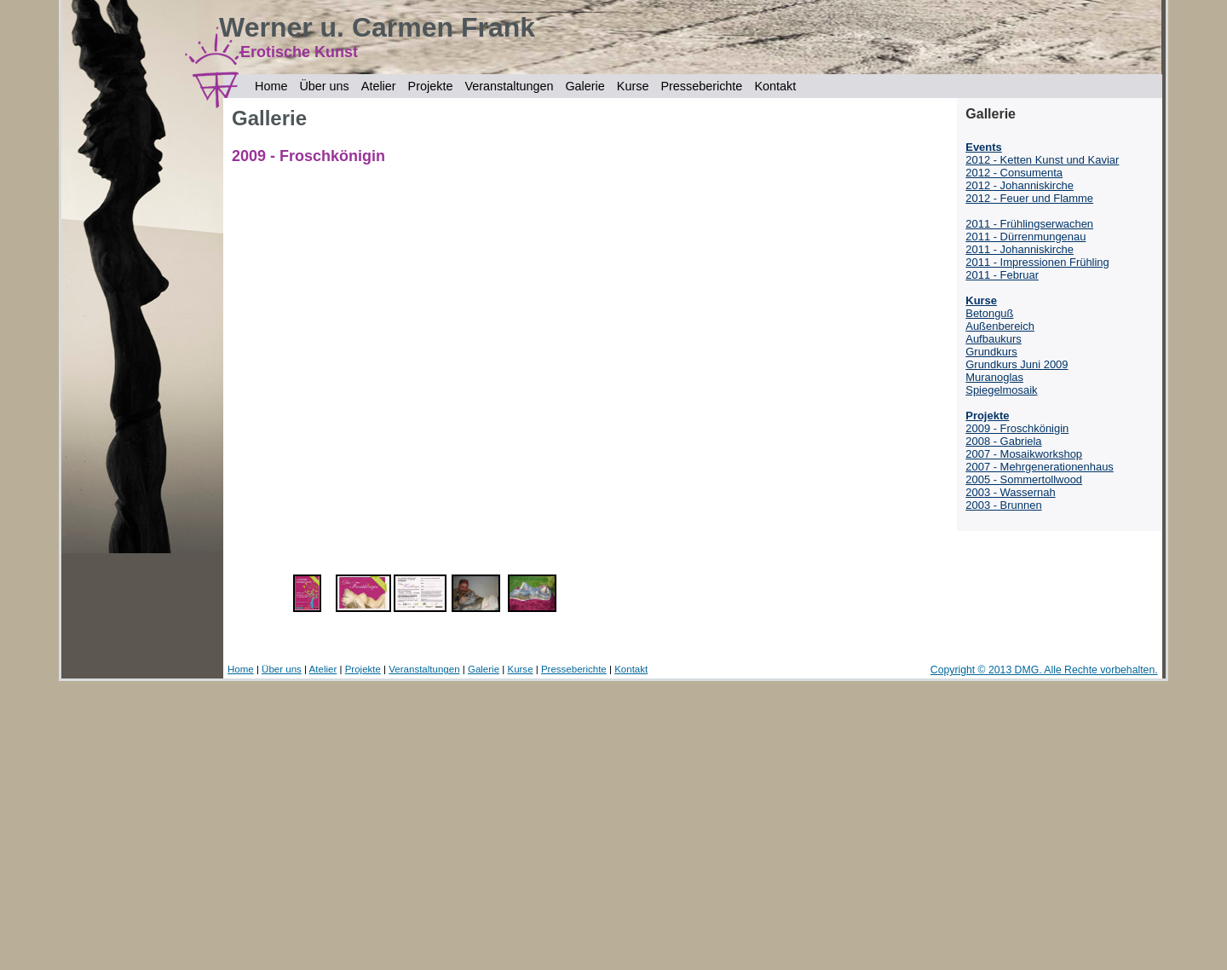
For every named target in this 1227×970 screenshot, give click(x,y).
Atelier (378, 86)
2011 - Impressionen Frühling (1037, 262)
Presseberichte (701, 86)
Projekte (430, 86)
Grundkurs (991, 351)
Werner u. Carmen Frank (377, 27)
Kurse (633, 86)
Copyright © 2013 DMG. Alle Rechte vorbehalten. (1044, 670)
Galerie (584, 86)
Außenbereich (999, 326)
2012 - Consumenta (1014, 172)
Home (271, 86)
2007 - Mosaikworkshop (1023, 453)
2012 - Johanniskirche (1019, 185)
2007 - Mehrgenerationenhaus (1039, 466)
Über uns (324, 86)
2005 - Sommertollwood (1023, 479)
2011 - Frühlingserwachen (1029, 223)
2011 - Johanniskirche (1019, 249)
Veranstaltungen (508, 86)
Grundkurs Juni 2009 (1016, 364)
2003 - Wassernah (1010, 492)
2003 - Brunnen (1003, 505)
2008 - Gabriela (1003, 441)
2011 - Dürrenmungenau (1025, 236)
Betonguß (989, 313)
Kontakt (775, 86)
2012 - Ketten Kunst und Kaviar (1042, 159)
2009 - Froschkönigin (1017, 428)
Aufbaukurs (993, 338)
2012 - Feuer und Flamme (1029, 198)
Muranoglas (994, 377)
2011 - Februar (1002, 274)
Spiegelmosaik (1001, 390)
